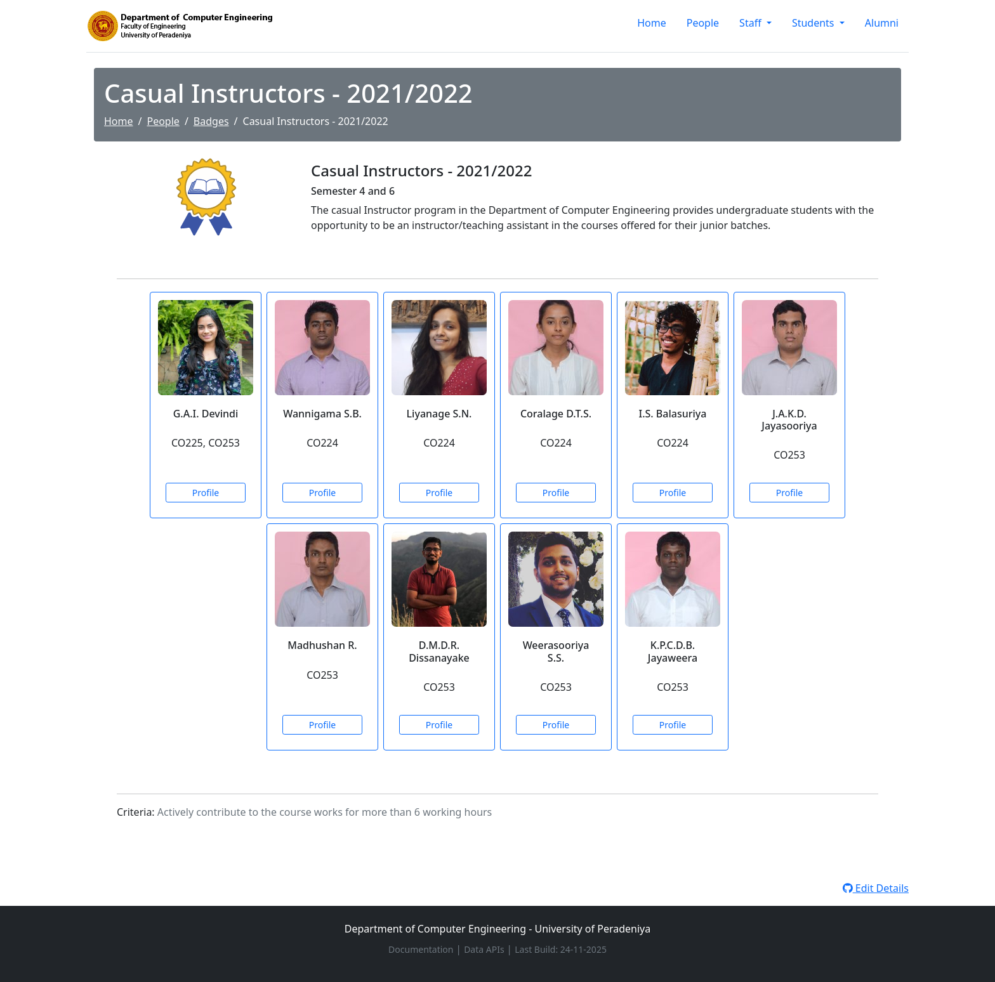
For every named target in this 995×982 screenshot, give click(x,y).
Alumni (882, 23)
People (703, 23)
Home (651, 23)
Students (814, 23)
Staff (751, 23)
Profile (205, 493)
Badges (211, 121)
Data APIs (485, 949)
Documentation (422, 949)
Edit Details (876, 888)
